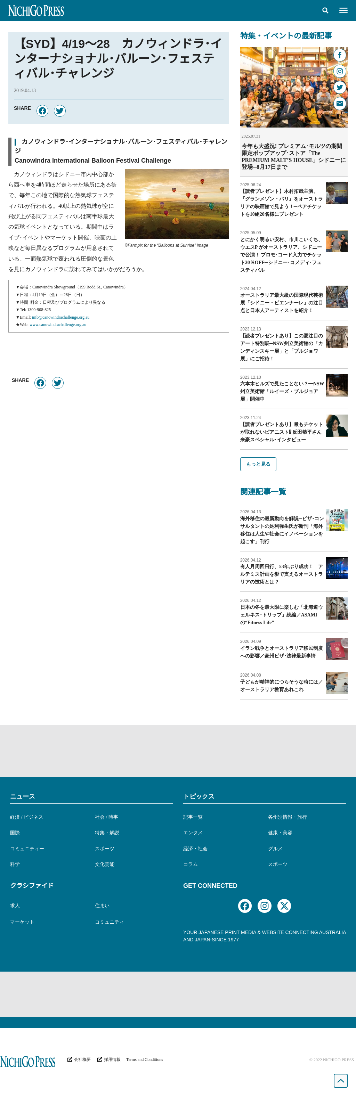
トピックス (199, 796)
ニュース (22, 796)
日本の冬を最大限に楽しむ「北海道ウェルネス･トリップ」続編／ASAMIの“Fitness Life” (281, 614)
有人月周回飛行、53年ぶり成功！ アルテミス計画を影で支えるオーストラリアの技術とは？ (281, 574)
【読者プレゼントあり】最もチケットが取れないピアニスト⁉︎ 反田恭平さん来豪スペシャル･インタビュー (281, 432)
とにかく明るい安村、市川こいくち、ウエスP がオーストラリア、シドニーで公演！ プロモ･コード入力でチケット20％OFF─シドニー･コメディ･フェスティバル (281, 254)
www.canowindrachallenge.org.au (58, 324)
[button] (325, 10)
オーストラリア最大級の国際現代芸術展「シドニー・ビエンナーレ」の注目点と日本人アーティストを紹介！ (281, 302)
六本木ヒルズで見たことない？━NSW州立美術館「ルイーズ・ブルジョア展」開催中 (282, 391)
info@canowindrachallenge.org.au (60, 317)
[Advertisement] (178, 750)
